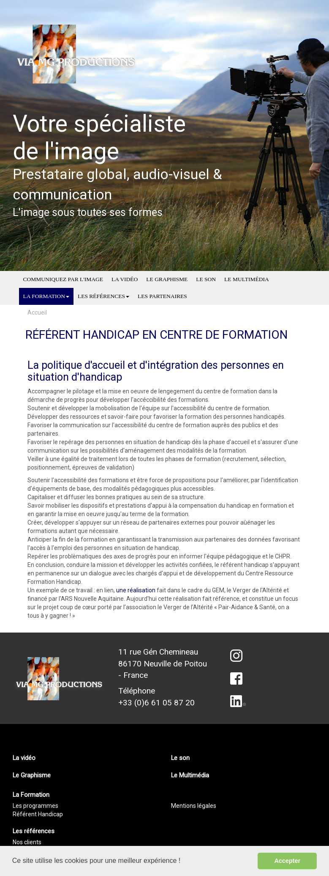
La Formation (46, 296)
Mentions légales (193, 805)
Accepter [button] (287, 860)
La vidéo (24, 758)
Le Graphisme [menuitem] (167, 279)
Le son (180, 758)
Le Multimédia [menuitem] (246, 279)
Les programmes (35, 805)
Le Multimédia (190, 775)
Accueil (37, 312)
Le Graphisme (32, 775)
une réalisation (135, 590)
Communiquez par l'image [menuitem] (63, 279)
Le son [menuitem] (206, 279)
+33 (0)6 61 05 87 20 (156, 702)
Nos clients (27, 842)
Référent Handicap (38, 814)
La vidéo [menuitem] (124, 279)
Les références (103, 296)
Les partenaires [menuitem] (162, 296)
